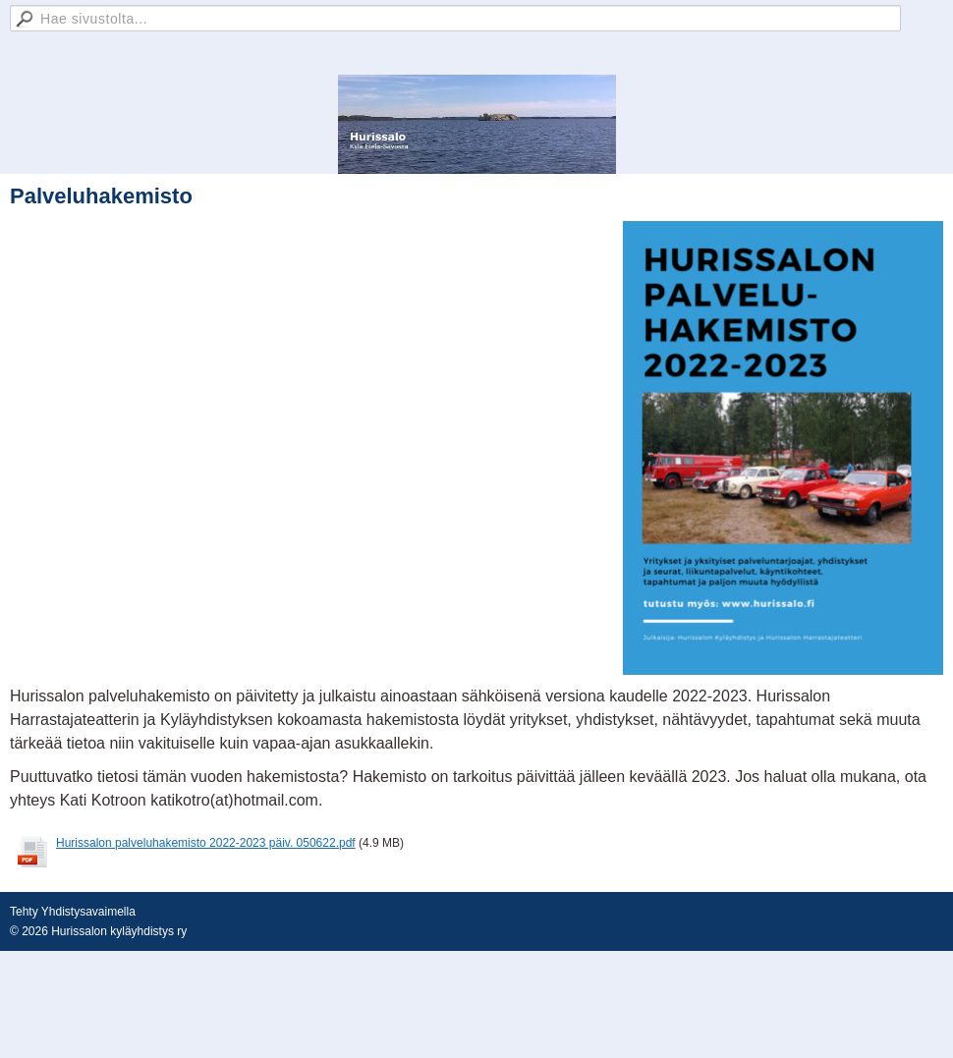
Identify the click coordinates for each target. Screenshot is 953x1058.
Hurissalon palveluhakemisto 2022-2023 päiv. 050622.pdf (206, 843)
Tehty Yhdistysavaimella (73, 912)
